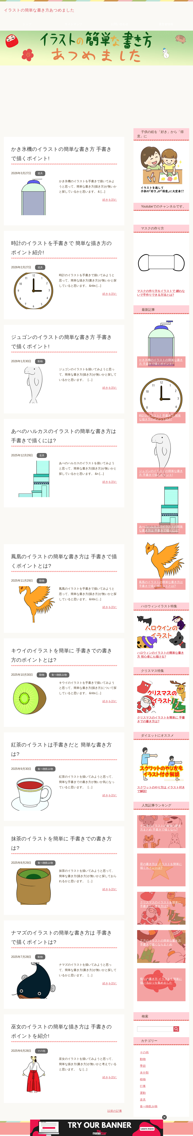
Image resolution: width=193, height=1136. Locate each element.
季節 (143, 1067)
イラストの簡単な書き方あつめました (61, 9)
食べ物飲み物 (59, 676)
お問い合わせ (119, 25)
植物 (143, 1080)
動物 (40, 362)
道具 (40, 174)
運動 (143, 1094)
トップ (27, 25)
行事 (143, 1087)
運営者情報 (166, 25)
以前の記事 (114, 1112)
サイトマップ (73, 25)
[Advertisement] (96, 98)
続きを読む (109, 201)
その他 (41, 1052)
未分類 (144, 1073)
